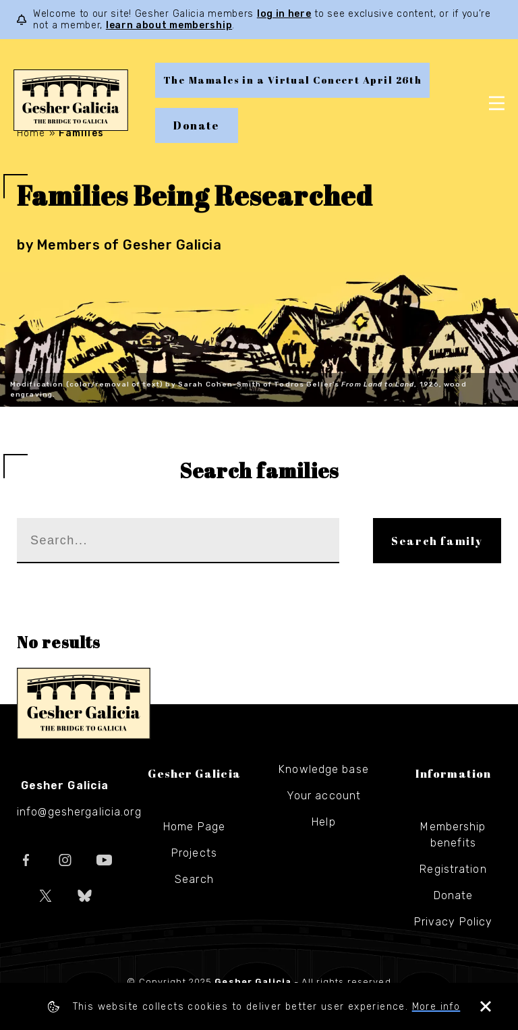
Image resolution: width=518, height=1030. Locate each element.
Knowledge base (324, 769)
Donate (196, 125)
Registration (453, 869)
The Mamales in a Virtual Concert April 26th (292, 80)
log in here (284, 14)
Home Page (194, 826)
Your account (324, 795)
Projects (194, 853)
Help (323, 822)
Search (194, 879)
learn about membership (169, 25)
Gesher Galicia (83, 703)
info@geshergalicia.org (79, 811)
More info (436, 1006)
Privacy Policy (453, 921)
